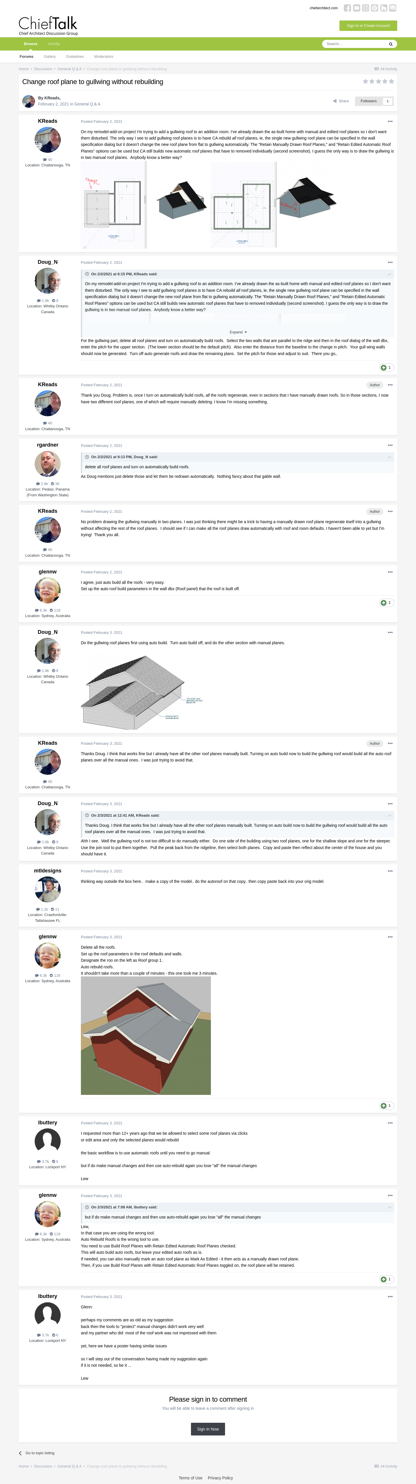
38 (55, 484)
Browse (31, 46)
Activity (54, 44)
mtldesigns (47, 871)
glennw (48, 572)
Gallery (50, 56)
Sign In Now (208, 1429)
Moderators (103, 56)
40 (47, 159)
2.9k (42, 484)
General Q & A (87, 104)
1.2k (42, 909)
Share (341, 101)
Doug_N (48, 262)
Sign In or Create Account (368, 25)
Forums (27, 56)
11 (55, 909)
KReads (52, 98)
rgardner (47, 445)
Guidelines (75, 56)
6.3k (41, 610)
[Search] (353, 44)
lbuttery (47, 1122)
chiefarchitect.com (324, 8)
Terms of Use (190, 1478)
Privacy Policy (220, 1478)
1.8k (43, 300)
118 (55, 610)
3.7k (43, 1161)
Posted (101, 121)
